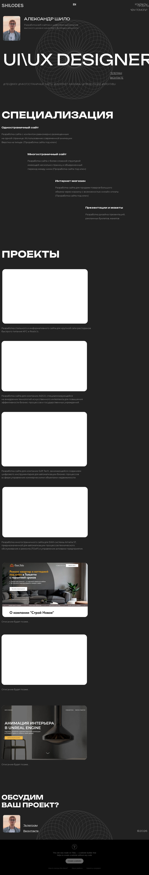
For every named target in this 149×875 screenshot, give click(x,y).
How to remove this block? (58, 868)
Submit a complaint (93, 868)
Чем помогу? (138, 9)
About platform (77, 868)
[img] (45, 296)
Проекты (143, 5)
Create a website (74, 861)
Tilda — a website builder (82, 853)
